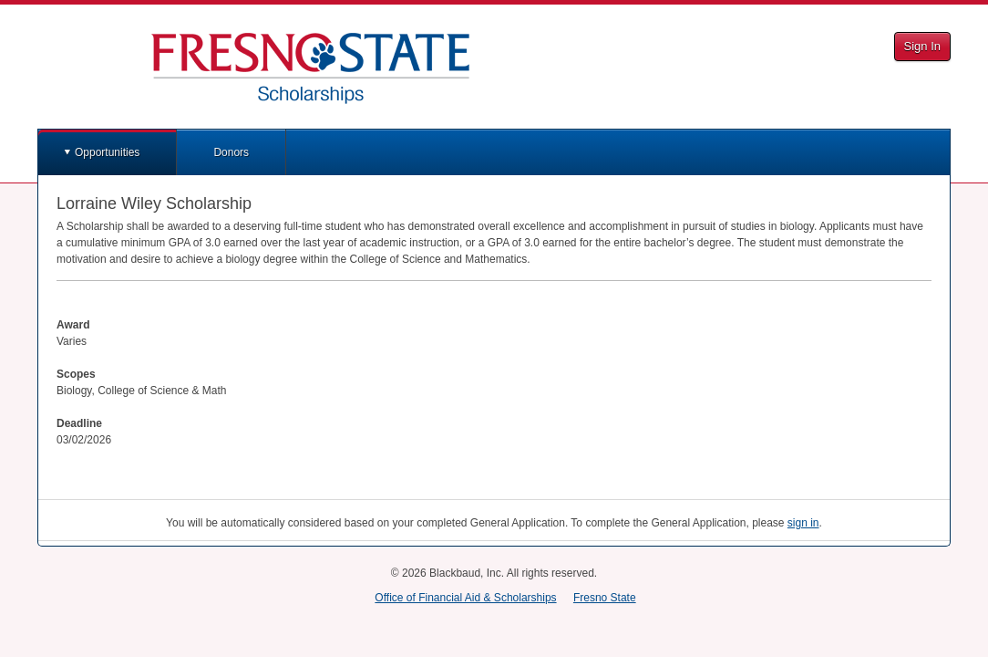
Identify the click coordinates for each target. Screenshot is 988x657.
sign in (803, 522)
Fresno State (604, 597)
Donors (231, 152)
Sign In (922, 46)
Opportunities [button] (107, 152)
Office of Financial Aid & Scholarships (465, 597)
